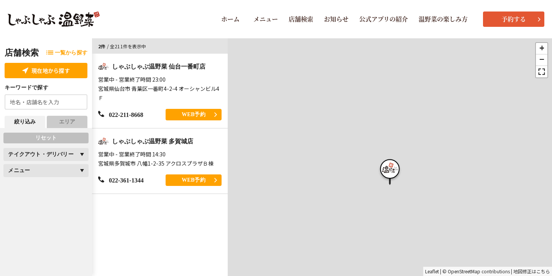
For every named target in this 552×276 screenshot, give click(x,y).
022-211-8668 (120, 114)
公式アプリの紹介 (383, 19)
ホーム (230, 19)
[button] (389, 171)
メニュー (265, 19)
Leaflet (432, 271)
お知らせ (336, 19)
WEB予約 (199, 114)
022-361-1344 (121, 180)
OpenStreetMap (464, 271)
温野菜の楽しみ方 (443, 19)
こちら (543, 271)
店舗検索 (301, 19)
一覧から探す (66, 53)
